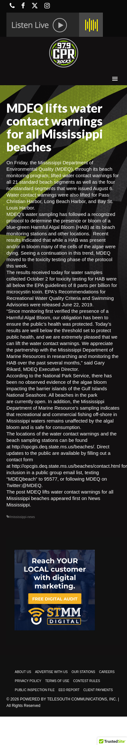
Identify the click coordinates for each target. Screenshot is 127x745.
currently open (30, 401)
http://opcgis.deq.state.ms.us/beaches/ (53, 446)
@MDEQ (31, 485)
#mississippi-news (22, 517)
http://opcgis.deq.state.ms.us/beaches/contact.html (66, 466)
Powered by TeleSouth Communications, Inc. (68, 699)
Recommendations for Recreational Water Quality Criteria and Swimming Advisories (60, 298)
